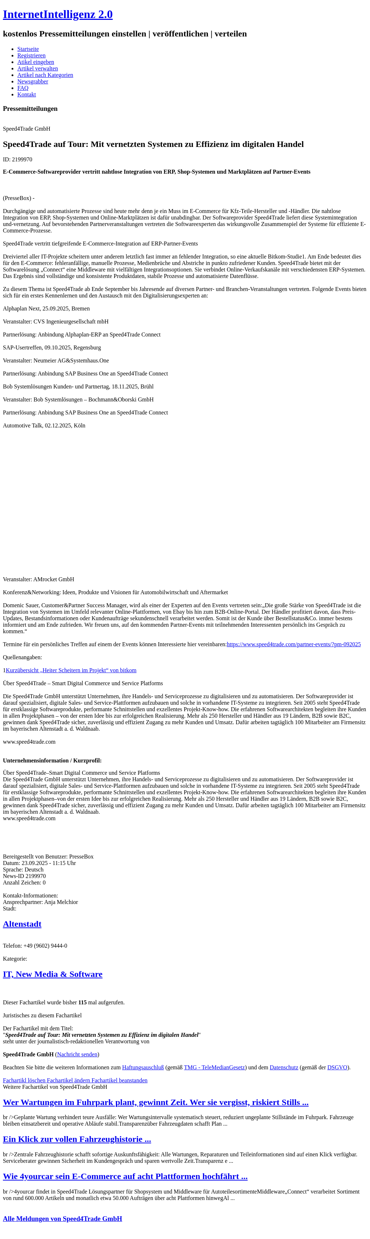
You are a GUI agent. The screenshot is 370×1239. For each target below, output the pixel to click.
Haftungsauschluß (143, 1067)
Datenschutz (284, 1067)
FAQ (23, 88)
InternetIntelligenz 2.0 (58, 14)
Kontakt (26, 94)
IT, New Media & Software (53, 974)
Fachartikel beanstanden (119, 1080)
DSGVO (337, 1067)
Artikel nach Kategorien (45, 75)
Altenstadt (22, 924)
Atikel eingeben (35, 62)
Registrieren (31, 55)
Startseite (28, 49)
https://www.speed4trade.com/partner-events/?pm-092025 (294, 644)
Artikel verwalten (37, 68)
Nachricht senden (77, 1054)
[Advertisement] (111, 502)
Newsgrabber (32, 81)
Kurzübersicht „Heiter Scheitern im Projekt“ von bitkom (71, 670)
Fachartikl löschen (25, 1080)
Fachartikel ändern (69, 1080)
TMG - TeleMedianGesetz (214, 1067)
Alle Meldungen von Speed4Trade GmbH (62, 1218)
